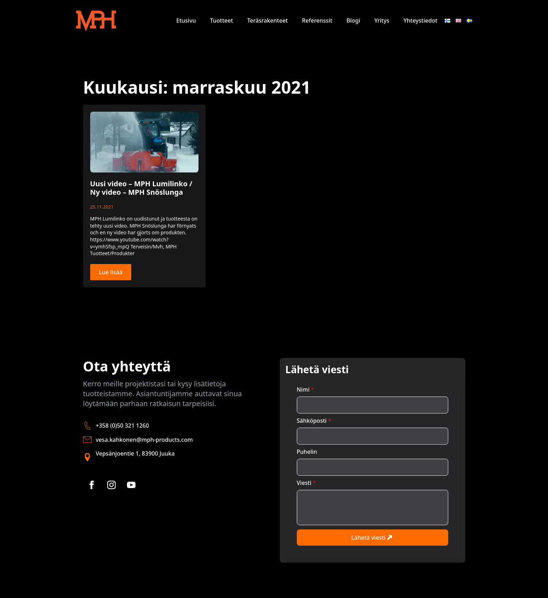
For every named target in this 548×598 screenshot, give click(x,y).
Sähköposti (314, 420)
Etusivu (186, 20)
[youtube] (131, 484)
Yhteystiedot (420, 20)
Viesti (306, 483)
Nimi (305, 389)
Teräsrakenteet (267, 20)
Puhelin (307, 452)
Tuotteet (221, 20)
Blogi (353, 20)
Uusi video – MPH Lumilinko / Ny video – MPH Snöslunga (141, 188)
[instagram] (111, 484)
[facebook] (91, 484)
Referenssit (317, 20)
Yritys (381, 20)
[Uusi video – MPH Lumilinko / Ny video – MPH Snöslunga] (144, 142)
